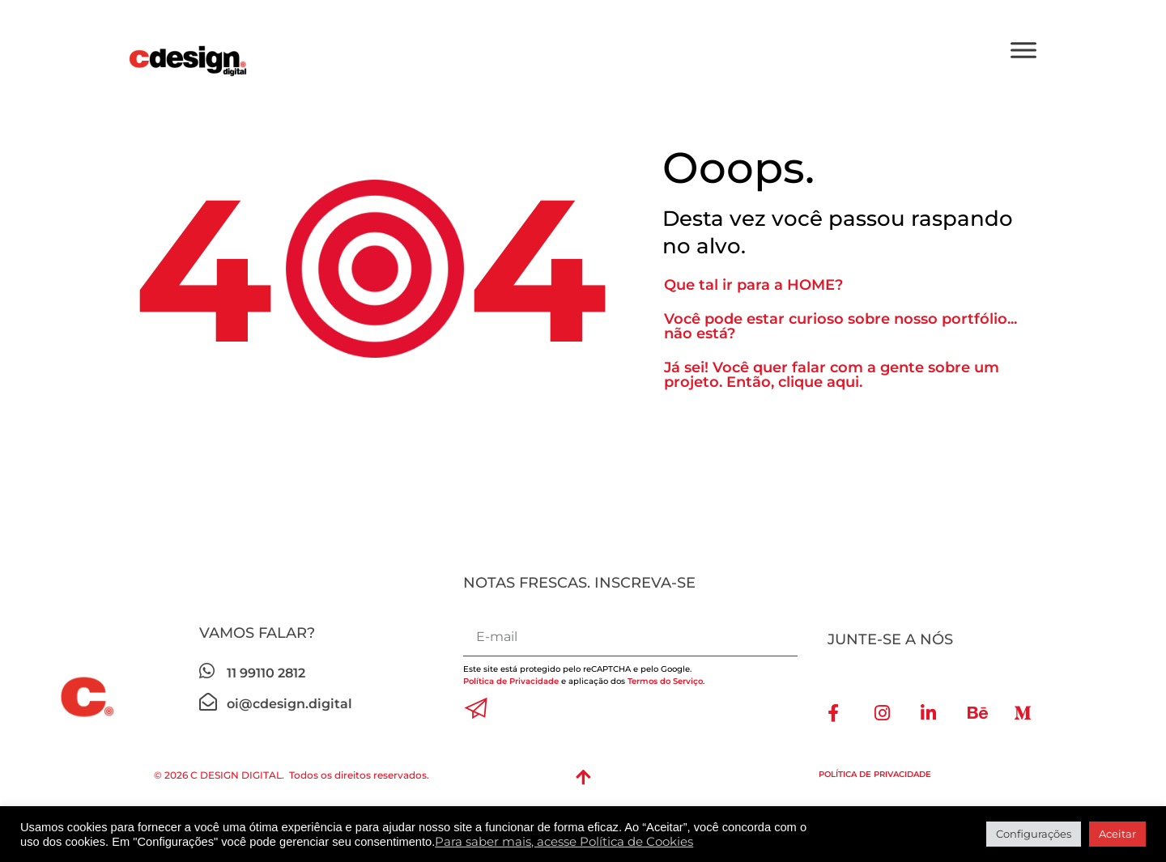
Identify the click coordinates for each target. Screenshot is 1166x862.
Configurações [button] (1033, 833)
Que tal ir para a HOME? (753, 285)
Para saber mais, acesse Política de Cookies (564, 841)
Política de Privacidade (512, 681)
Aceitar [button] (1117, 833)
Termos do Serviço (665, 681)
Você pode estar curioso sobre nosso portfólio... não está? (840, 326)
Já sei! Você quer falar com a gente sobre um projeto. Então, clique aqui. (831, 375)
